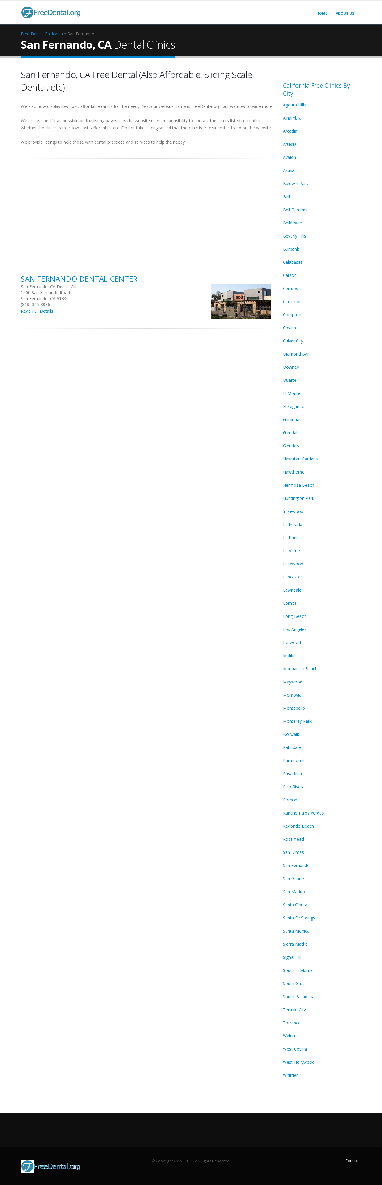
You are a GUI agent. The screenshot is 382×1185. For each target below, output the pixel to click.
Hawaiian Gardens (300, 459)
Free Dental (32, 34)
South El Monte (298, 970)
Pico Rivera (293, 787)
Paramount (294, 760)
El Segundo (293, 406)
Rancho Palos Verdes (303, 813)
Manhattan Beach (300, 668)
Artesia (289, 144)
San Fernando (296, 865)
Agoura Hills (294, 105)
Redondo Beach (298, 826)
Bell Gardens (295, 210)
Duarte (289, 380)
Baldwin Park (295, 183)
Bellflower (292, 223)
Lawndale (292, 590)
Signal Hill (292, 957)
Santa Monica (296, 931)
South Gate (294, 983)
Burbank (291, 249)
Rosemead (293, 839)
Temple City (294, 1009)
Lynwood (292, 642)
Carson (290, 275)
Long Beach (294, 616)
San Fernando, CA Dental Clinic (51, 286)
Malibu (289, 655)
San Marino (294, 891)
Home (321, 13)
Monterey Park (297, 721)
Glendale (291, 432)
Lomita (290, 603)
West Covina (295, 1049)
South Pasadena (299, 996)
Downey (291, 367)
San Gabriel (294, 878)
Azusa (289, 170)
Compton (292, 314)
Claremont (293, 301)
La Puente (293, 537)
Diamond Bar (296, 354)
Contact (352, 1160)
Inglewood (293, 511)
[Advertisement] (147, 207)
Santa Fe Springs (299, 918)
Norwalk (291, 734)
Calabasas (293, 262)
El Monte (291, 393)
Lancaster (292, 577)
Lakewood (293, 564)
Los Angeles (294, 629)
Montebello (294, 708)
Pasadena (292, 773)
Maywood (292, 682)
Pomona (291, 800)
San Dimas (293, 852)
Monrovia (292, 695)
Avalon (289, 157)
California (54, 34)
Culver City (293, 341)
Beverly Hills (294, 236)
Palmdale (292, 747)
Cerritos (290, 288)
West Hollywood (299, 1062)
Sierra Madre (295, 944)
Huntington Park (298, 498)
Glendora (292, 446)
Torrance (292, 1023)
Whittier (290, 1075)
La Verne (291, 550)
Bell (286, 196)
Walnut (289, 1036)
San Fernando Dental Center (79, 279)
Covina (289, 328)
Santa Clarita (295, 905)
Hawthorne (293, 472)
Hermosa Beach (298, 485)
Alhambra (292, 118)
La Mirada (292, 524)
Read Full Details (37, 311)
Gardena (291, 419)
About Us (345, 13)
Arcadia (290, 131)
